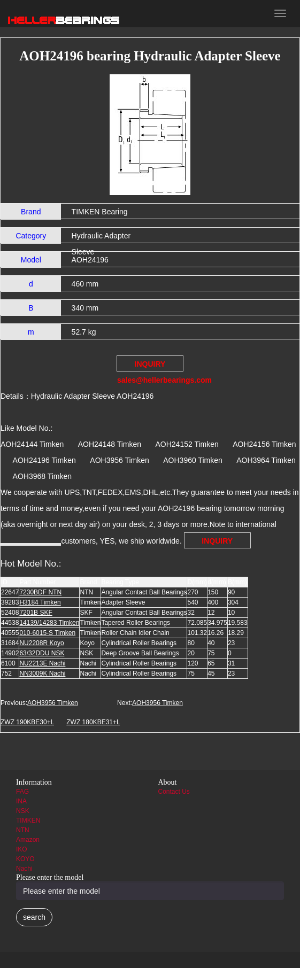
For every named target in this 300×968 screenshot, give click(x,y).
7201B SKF (35, 612)
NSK (22, 811)
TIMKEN (28, 820)
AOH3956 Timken (52, 703)
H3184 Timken (39, 602)
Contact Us (174, 791)
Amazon (28, 839)
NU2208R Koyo (41, 643)
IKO (21, 849)
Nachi (24, 868)
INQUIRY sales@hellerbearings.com (150, 365)
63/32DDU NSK (41, 653)
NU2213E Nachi (42, 663)
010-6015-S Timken (47, 633)
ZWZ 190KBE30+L (27, 722)
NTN (22, 830)
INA (21, 801)
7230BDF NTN (40, 592)
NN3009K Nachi (42, 673)
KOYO (25, 859)
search (34, 917)
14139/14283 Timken (49, 622)
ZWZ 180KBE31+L (93, 722)
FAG (22, 791)
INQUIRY (217, 541)
